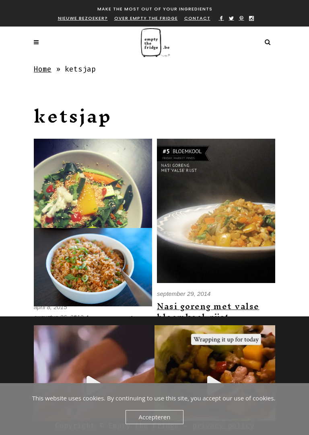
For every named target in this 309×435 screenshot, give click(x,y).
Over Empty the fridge (146, 18)
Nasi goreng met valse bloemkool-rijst (208, 311)
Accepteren (155, 417)
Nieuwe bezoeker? (83, 18)
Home (43, 69)
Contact (197, 18)
